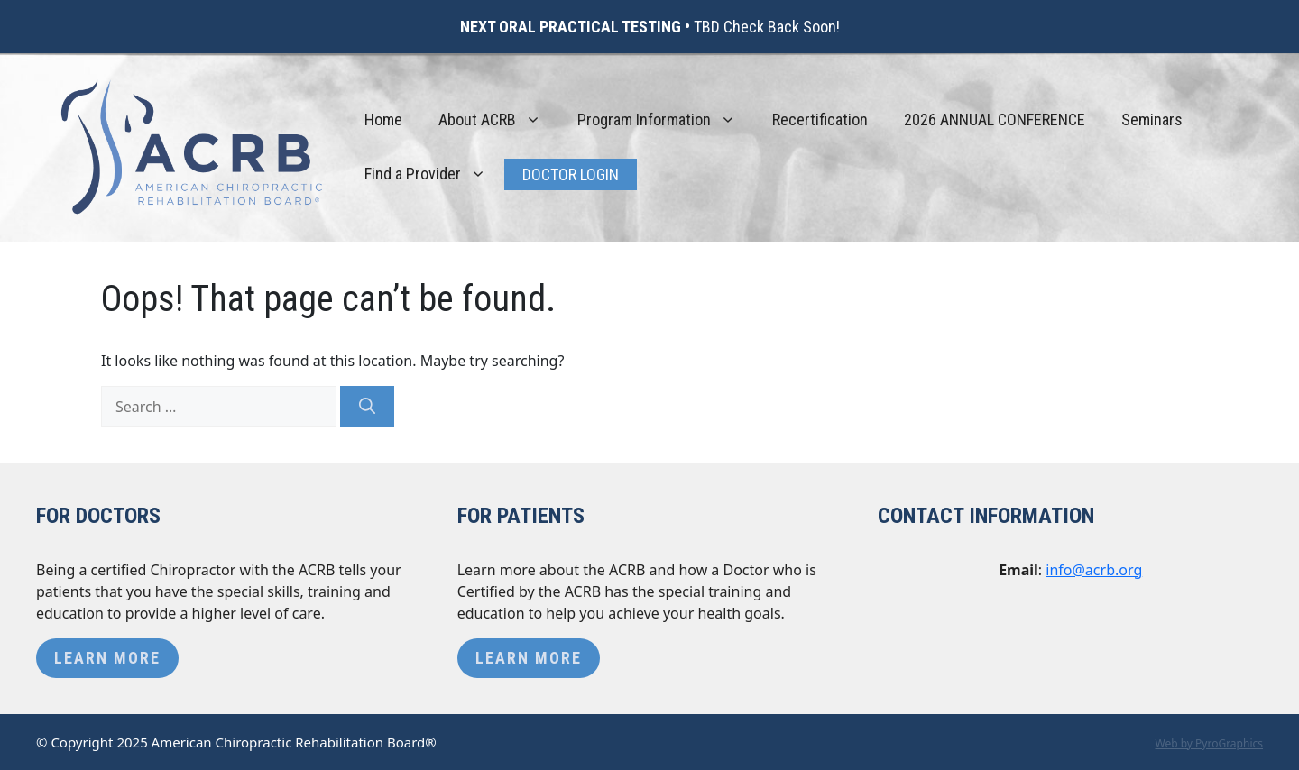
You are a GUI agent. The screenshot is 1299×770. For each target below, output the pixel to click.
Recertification (820, 119)
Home (383, 119)
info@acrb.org (1094, 570)
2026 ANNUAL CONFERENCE (994, 119)
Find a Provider (434, 174)
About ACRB (498, 120)
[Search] (367, 406)
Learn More (107, 657)
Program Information (665, 120)
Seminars (1152, 119)
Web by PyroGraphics (1209, 743)
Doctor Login (570, 174)
